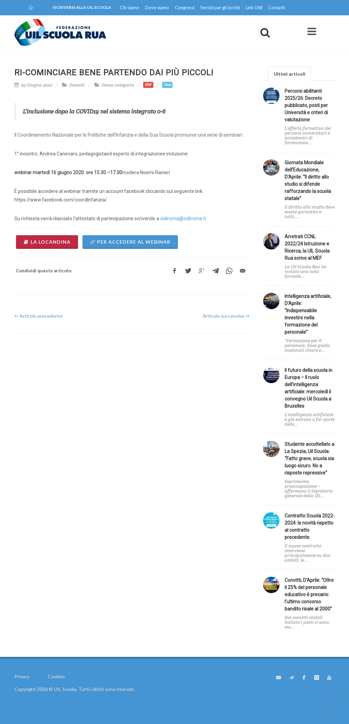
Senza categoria (118, 85)
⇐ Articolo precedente (38, 316)
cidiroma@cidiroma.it (183, 218)
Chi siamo (129, 7)
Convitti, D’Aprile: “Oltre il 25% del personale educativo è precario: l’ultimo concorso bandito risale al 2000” (309, 594)
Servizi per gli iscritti (220, 7)
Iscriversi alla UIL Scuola (81, 7)
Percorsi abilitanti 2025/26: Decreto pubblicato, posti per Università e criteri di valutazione (306, 105)
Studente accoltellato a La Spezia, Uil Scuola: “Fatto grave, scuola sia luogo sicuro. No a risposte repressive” (309, 458)
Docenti (77, 85)
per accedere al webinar (130, 242)
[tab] (289, 73)
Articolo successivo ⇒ (226, 316)
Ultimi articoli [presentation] (289, 74)
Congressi (185, 7)
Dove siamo (157, 7)
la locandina (47, 242)
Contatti (276, 7)
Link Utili (254, 7)
